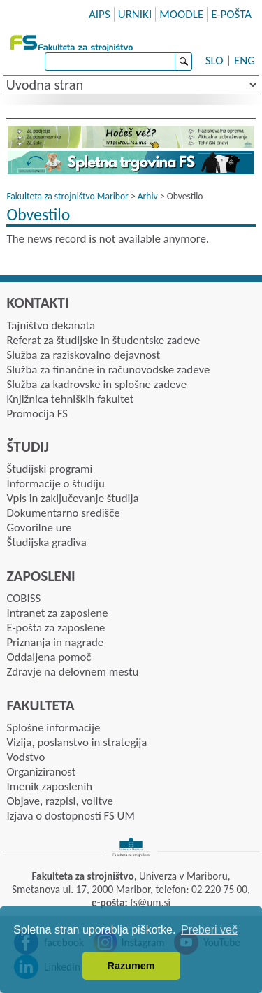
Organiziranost (40, 771)
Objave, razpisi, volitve (59, 801)
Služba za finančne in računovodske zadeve (108, 369)
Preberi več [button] (209, 930)
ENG (244, 60)
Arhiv (148, 196)
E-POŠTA (231, 14)
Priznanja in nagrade (54, 642)
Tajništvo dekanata (50, 325)
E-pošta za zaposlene (55, 627)
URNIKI (135, 14)
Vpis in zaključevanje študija (72, 498)
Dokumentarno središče (62, 513)
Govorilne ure (38, 527)
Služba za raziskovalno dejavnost (83, 355)
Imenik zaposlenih (49, 786)
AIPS (99, 14)
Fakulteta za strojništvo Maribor (67, 196)
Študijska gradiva (46, 542)
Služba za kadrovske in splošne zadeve (96, 384)
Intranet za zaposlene (57, 613)
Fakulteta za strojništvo (73, 41)
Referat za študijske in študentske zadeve (103, 340)
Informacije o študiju (55, 483)
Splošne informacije (53, 727)
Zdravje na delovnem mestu (72, 671)
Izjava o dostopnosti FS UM (70, 815)
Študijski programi (49, 469)
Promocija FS (37, 413)
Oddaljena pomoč (48, 657)
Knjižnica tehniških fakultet (69, 399)
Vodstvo (25, 757)
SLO (214, 60)
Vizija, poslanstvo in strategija (76, 742)
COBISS (23, 598)
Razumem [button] (131, 965)
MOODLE (181, 14)
